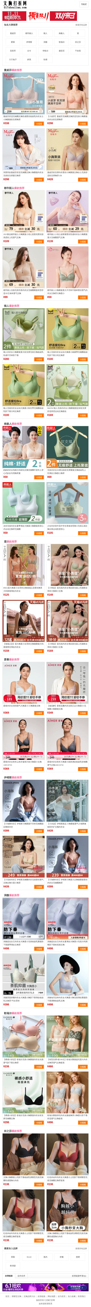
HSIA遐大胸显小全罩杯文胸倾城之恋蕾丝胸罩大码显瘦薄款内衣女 (22, 589)
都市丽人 (29, 33)
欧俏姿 (13, 1266)
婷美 (29, 59)
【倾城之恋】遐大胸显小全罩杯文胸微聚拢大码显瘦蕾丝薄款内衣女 (23, 645)
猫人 (45, 33)
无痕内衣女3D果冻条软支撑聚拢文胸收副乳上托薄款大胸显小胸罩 (66, 471)
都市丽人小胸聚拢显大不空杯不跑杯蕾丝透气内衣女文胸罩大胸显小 (67, 291)
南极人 (62, 33)
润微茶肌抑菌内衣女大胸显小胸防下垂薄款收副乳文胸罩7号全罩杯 (23, 999)
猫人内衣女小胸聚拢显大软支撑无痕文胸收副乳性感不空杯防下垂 (23, 353)
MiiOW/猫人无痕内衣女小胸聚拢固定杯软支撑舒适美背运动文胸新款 (66, 409)
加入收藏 (72, 1296)
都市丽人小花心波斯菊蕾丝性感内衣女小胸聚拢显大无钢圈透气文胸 (67, 236)
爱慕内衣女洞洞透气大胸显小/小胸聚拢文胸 (21, 706)
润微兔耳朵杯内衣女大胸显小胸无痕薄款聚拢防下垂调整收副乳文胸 (67, 999)
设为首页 (62, 1296)
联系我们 (82, 1296)
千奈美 (78, 51)
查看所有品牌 (81, 25)
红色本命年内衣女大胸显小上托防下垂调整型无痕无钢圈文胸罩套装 (67, 1179)
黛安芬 (62, 51)
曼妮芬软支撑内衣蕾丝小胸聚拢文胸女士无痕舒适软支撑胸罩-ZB (67, 174)
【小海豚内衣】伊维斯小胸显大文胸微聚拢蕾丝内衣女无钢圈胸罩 (67, 881)
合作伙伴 (21, 1276)
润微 (45, 42)
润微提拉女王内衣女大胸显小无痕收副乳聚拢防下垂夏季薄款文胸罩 (23, 943)
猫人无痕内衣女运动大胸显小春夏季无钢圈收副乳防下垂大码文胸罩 (67, 353)
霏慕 (13, 1257)
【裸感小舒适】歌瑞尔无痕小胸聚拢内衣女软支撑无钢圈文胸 (23, 1117)
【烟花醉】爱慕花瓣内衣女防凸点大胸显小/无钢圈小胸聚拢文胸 (66, 707)
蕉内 (45, 1257)
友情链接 (9, 1276)
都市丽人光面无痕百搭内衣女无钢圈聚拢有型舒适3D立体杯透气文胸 (23, 291)
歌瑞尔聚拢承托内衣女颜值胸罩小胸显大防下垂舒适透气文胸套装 (67, 1117)
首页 (7, 1296)
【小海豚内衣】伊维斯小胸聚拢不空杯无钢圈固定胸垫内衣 (23, 825)
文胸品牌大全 (29, 1296)
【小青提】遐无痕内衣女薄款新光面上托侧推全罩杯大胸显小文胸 (67, 589)
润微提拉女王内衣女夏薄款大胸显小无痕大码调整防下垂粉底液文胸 (67, 943)
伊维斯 (29, 42)
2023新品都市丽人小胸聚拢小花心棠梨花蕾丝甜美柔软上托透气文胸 (23, 236)
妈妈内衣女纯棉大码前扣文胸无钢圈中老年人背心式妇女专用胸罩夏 (23, 471)
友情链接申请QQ (79, 1276)
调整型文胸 (16, 1296)
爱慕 (13, 42)
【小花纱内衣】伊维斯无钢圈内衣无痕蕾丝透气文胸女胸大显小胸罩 (23, 881)
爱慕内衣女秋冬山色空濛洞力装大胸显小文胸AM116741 (22, 763)
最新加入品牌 (11, 1248)
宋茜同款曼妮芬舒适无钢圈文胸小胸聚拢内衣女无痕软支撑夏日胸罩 (23, 174)
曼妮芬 (13, 33)
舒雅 (62, 1257)
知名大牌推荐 (11, 25)
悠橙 (78, 1257)
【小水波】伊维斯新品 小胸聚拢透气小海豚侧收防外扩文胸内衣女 (66, 825)
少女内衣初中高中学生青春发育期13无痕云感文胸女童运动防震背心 (67, 527)
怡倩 (45, 59)
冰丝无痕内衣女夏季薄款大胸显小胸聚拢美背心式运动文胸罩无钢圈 (23, 527)
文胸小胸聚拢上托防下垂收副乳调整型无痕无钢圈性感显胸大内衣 (23, 1179)
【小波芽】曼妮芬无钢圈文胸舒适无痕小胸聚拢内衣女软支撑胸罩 (67, 118)
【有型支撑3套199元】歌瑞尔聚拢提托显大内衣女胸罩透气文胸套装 (67, 1061)
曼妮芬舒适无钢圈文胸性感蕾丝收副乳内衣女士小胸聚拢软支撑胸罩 (23, 118)
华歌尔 (45, 51)
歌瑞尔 (62, 42)
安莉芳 (13, 51)
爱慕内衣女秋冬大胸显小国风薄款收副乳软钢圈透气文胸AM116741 (67, 763)
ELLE (29, 1257)
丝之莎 (78, 42)
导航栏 (84, 4)
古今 (29, 51)
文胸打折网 (50, 1300)
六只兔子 (13, 59)
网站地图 (51, 1296)
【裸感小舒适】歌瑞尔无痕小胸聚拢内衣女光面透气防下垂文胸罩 (23, 1061)
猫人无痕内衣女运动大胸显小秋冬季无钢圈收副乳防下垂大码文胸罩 (23, 409)
